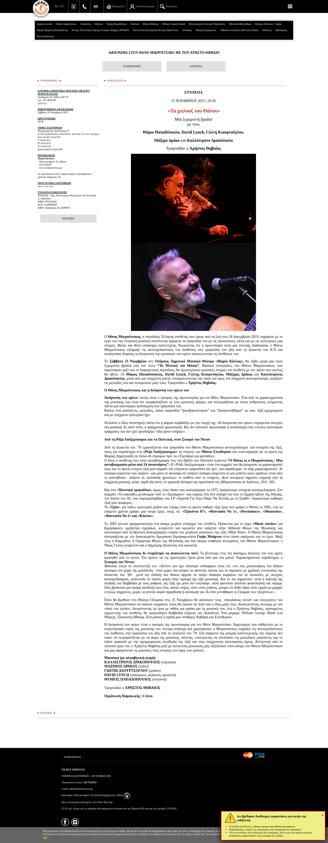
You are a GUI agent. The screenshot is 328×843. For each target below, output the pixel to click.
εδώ (45, 837)
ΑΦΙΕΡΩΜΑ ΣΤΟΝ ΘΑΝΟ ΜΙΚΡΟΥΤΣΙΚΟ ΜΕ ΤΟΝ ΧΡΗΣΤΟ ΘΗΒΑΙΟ (163, 53)
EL (56, 6)
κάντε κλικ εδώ (45, 186)
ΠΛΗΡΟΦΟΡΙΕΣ (132, 66)
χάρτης (42, 103)
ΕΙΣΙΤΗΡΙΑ (196, 66)
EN (62, 6)
